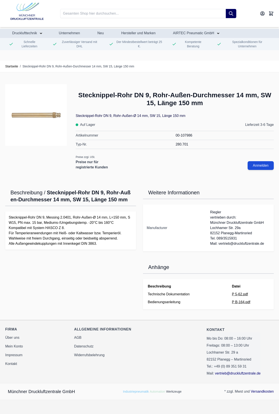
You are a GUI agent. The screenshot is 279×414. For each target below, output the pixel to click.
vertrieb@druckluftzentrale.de (237, 373)
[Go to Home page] (27, 13)
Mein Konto (14, 346)
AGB (78, 337)
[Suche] (231, 13)
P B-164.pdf (241, 302)
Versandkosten (262, 391)
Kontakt (11, 364)
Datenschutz (84, 346)
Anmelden (261, 165)
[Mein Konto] (262, 13)
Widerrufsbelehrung (89, 355)
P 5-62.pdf (240, 294)
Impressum (13, 355)
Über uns (12, 337)
